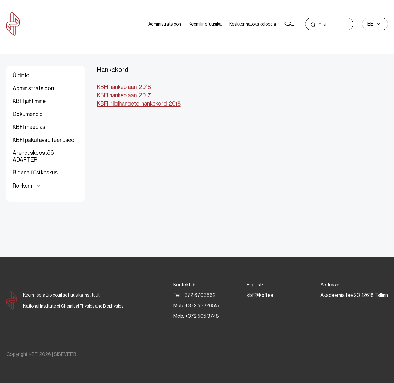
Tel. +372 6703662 (194, 295)
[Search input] (340, 24)
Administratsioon (164, 24)
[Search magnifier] (313, 24)
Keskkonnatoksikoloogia (252, 24)
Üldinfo (21, 75)
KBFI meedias (29, 127)
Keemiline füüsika (205, 24)
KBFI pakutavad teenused (43, 140)
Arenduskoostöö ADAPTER (33, 156)
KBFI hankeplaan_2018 (124, 87)
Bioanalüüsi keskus (35, 173)
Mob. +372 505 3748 (196, 316)
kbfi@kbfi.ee (260, 295)
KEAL (289, 24)
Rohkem (27, 186)
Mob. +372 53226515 (196, 306)
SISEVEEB (65, 354)
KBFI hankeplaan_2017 (124, 95)
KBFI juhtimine (29, 101)
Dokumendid (27, 114)
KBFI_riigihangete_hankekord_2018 (139, 104)
